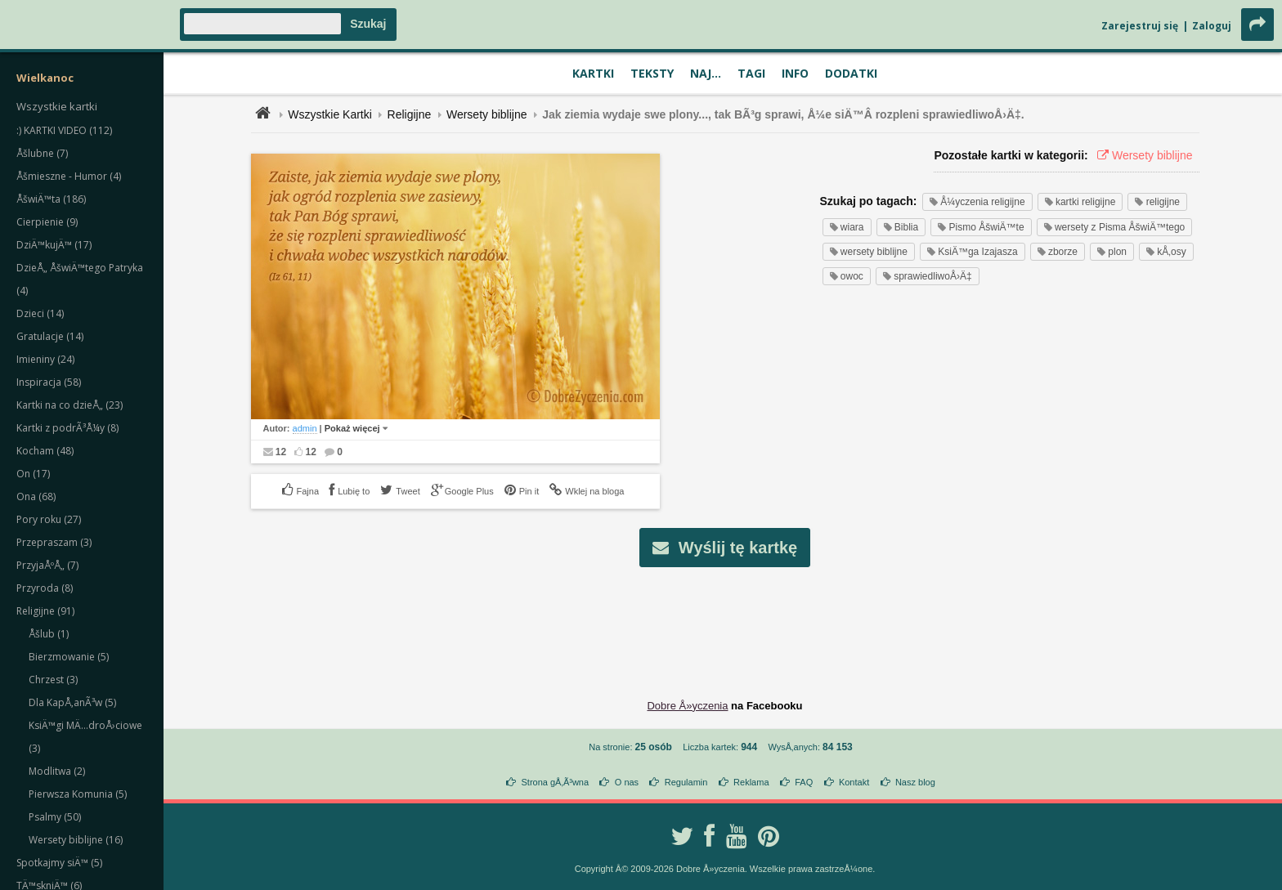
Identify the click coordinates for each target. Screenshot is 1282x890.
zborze (1058, 251)
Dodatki (851, 73)
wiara (847, 227)
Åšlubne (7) (42, 153)
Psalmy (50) (55, 817)
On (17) (33, 474)
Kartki (593, 73)
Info (795, 73)
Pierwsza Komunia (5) (78, 794)
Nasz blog (915, 782)
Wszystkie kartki (56, 106)
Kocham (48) (45, 451)
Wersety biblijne (486, 114)
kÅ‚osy (1166, 251)
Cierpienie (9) (47, 222)
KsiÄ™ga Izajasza (972, 251)
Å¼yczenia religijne (977, 202)
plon (1112, 251)
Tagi (751, 73)
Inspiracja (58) (48, 382)
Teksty (652, 73)
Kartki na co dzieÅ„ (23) (69, 405)
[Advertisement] (725, 620)
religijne (1157, 202)
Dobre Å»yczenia (687, 706)
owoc (846, 276)
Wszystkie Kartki (330, 114)
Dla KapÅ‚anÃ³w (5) (72, 702)
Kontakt (854, 782)
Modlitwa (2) (57, 771)
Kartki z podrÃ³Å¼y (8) (67, 428)
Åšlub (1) (49, 634)
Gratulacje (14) (49, 336)
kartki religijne (1080, 202)
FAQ (804, 782)
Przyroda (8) (44, 588)
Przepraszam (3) (54, 542)
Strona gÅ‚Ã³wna (555, 782)
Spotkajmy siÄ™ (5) (59, 863)
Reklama (751, 782)
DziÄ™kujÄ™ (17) (54, 245)
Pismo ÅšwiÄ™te (981, 227)
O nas (627, 782)
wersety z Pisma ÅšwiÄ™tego (1115, 227)
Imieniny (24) (45, 359)
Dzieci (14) (40, 313)
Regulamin (686, 782)
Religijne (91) (45, 611)
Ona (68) (36, 496)
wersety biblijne (869, 251)
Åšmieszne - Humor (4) (68, 176)
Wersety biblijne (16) (76, 840)
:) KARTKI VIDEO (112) (64, 130)
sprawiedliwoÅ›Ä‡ (927, 276)
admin (305, 428)
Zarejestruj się (1139, 26)
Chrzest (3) (53, 680)
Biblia (901, 227)
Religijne (410, 114)
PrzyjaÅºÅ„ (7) (47, 565)
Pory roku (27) (48, 519)
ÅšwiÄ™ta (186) (51, 199)
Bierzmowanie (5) (69, 657)
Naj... (705, 73)
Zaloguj (1211, 26)
